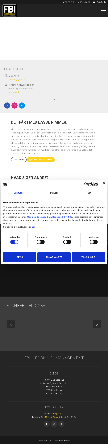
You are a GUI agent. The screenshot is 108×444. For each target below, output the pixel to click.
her (33, 227)
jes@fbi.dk (14, 92)
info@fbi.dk (99, 2)
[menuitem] (69, 2)
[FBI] (9, 10)
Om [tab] (89, 193)
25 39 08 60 (84, 2)
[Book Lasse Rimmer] (41, 159)
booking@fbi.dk (17, 79)
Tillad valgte (54, 257)
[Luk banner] (104, 184)
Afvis (20, 257)
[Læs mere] (19, 159)
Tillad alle (88, 257)
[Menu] (102, 10)
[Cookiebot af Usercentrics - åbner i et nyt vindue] (86, 184)
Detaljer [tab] (54, 193)
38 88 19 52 (69, 2)
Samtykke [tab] (19, 193)
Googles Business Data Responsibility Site (49, 217)
